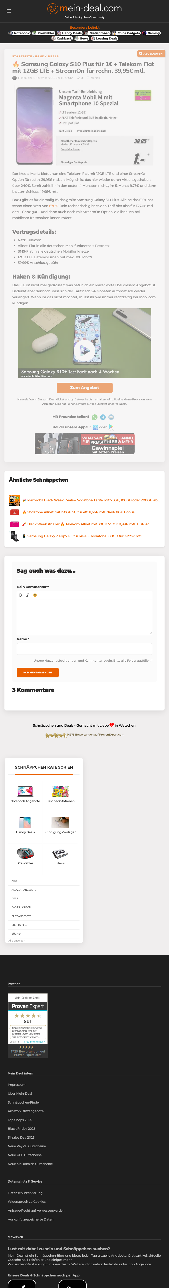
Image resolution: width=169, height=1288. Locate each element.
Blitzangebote (21, 924)
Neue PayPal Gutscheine (27, 1155)
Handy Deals (47, 56)
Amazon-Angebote (24, 898)
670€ (53, 214)
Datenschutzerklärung (25, 1202)
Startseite (22, 56)
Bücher (17, 942)
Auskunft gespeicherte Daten (30, 1228)
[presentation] (21, 604)
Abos (15, 889)
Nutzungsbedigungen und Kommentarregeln (78, 669)
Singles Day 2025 (21, 1146)
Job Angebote (140, 1273)
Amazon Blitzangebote (26, 1120)
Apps (15, 907)
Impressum (17, 1093)
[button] (20, 603)
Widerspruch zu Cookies (27, 1210)
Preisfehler (35, 1268)
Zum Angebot (84, 396)
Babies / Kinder (21, 916)
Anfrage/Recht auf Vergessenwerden (36, 1219)
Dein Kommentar (33, 596)
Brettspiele (19, 933)
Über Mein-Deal (20, 1102)
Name (23, 648)
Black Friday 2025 (21, 1137)
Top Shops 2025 (20, 1129)
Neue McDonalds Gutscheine (30, 1173)
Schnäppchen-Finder (24, 1111)
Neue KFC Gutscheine (25, 1164)
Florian (19, 86)
